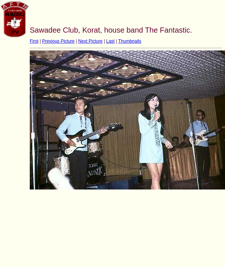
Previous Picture (58, 41)
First (34, 41)
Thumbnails (129, 41)
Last (110, 41)
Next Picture (90, 41)
